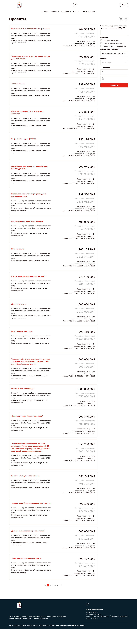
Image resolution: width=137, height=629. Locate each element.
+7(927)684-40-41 (92, 612)
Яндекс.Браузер (61, 625)
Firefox (82, 625)
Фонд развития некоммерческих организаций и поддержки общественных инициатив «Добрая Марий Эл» (37, 617)
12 (61, 585)
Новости (76, 11)
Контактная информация (94, 609)
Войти (124, 5)
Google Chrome (71, 625)
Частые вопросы (89, 11)
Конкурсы (45, 11)
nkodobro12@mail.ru (93, 614)
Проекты (55, 11)
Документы (66, 11)
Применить (114, 85)
